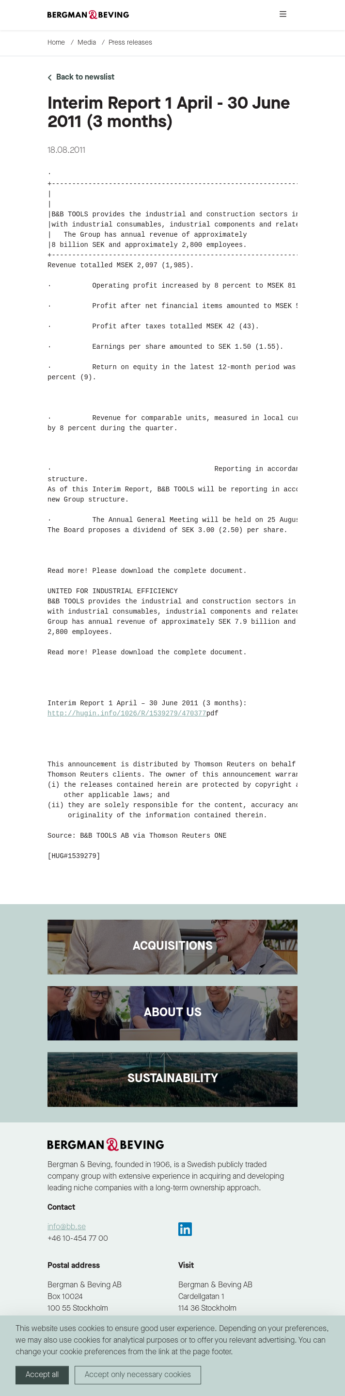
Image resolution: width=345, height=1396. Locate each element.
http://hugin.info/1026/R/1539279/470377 (126, 713)
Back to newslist (80, 77)
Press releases (130, 42)
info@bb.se (66, 1227)
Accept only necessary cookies (138, 1375)
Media (87, 42)
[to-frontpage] (88, 15)
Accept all (42, 1375)
